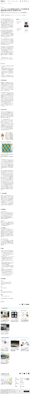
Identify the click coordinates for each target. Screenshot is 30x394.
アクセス (21, 379)
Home (8, 1)
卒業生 (16, 382)
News (11, 1)
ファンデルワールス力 (21, 15)
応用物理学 (26, 15)
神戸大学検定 (22, 386)
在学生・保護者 (17, 380)
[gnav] (29, 1)
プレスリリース (10, 3)
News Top (2, 3)
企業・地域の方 (17, 384)
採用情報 (21, 381)
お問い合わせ (22, 378)
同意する (26, 391)
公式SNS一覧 (22, 382)
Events (14, 1)
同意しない (20, 391)
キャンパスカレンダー (22, 384)
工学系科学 (2, 15)
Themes (17, 1)
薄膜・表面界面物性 (8, 15)
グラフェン (12, 15)
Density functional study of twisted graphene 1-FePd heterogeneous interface (7, 283)
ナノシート (16, 15)
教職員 (16, 386)
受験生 (16, 378)
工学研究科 (3, 301)
